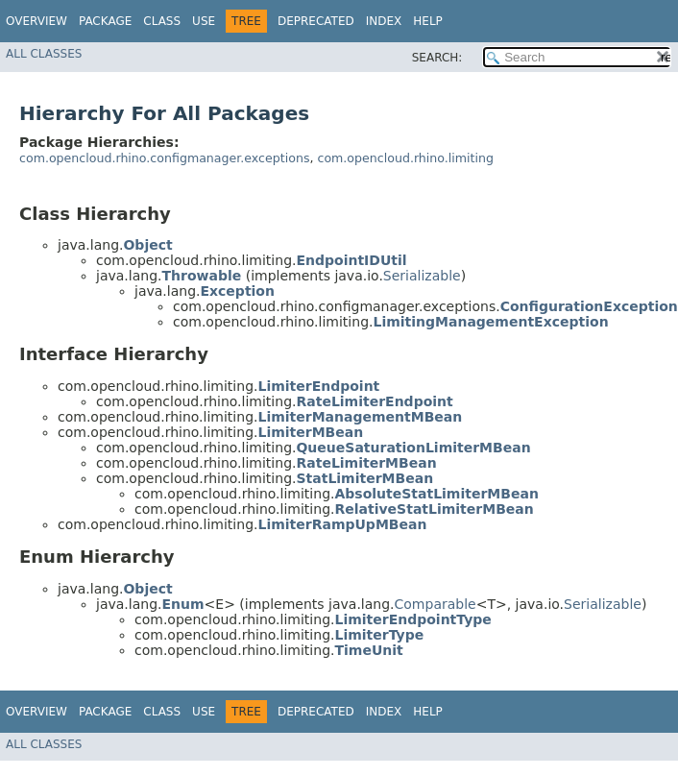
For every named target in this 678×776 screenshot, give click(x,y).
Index (384, 21)
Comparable (435, 604)
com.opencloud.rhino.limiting (405, 158)
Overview (36, 21)
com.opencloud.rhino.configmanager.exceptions (164, 158)
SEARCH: (437, 57)
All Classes (44, 54)
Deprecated (316, 21)
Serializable (422, 275)
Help (428, 21)
